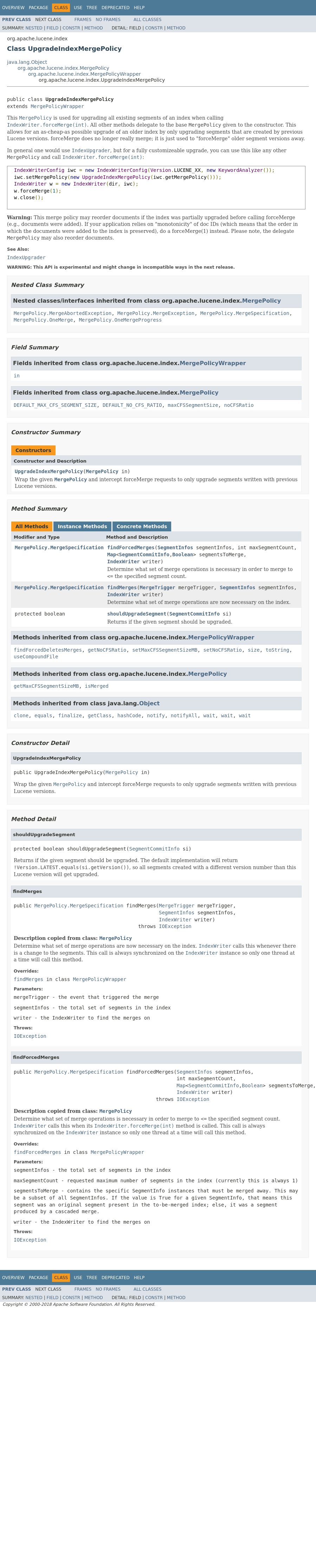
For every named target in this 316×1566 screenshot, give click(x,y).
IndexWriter (123, 561)
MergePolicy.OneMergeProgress (120, 320)
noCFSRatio (238, 405)
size (254, 650)
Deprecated (116, 7)
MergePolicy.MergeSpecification (244, 313)
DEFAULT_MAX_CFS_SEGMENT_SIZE (55, 405)
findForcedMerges (131, 547)
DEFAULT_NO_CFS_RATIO (132, 405)
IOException (175, 926)
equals (43, 715)
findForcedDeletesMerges (48, 650)
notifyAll (184, 715)
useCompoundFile (36, 656)
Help (139, 7)
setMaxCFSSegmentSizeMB (164, 650)
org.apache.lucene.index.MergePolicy (63, 68)
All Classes (147, 19)
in (17, 375)
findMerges (122, 587)
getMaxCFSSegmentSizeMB (46, 686)
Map (111, 554)
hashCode (129, 715)
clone (21, 715)
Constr (71, 28)
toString (277, 650)
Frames (83, 19)
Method (93, 28)
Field (52, 28)
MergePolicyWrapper (57, 106)
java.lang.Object (27, 62)
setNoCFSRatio (222, 650)
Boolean (182, 554)
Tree (91, 7)
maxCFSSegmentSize (193, 405)
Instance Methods (82, 526)
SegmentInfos (175, 547)
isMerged (96, 686)
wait (209, 715)
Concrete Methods (142, 526)
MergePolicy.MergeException (155, 313)
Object (149, 703)
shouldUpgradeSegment (137, 614)
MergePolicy (261, 300)
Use (78, 7)
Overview (13, 7)
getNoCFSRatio (107, 650)
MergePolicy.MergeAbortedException (62, 313)
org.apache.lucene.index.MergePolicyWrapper (84, 74)
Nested (33, 28)
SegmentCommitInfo (144, 554)
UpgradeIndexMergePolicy (49, 471)
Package (38, 7)
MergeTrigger (157, 587)
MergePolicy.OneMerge (43, 320)
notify (156, 715)
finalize (70, 715)
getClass (99, 715)
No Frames (108, 19)
